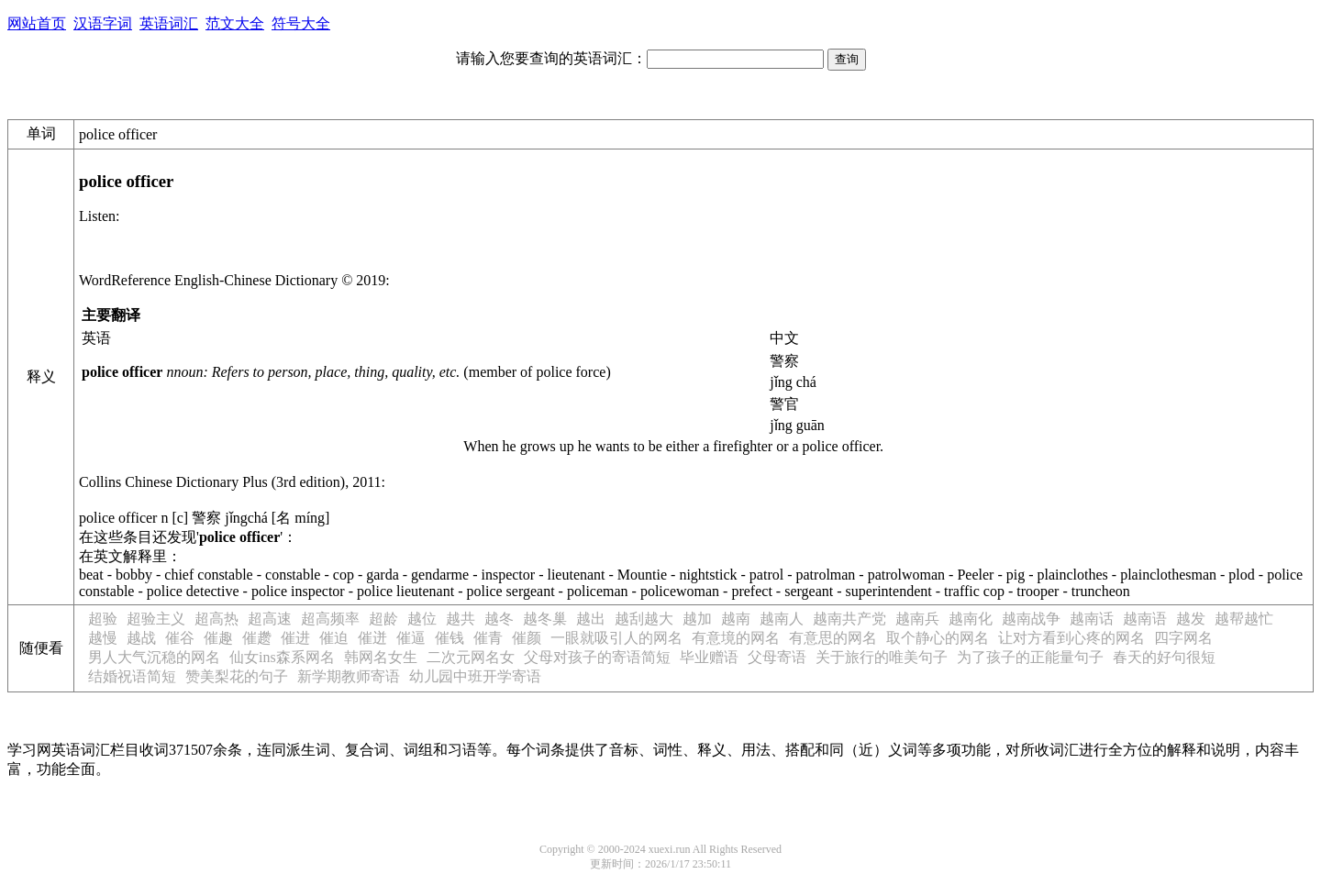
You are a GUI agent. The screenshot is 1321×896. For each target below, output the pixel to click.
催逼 (411, 638)
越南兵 (917, 618)
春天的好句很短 (1164, 657)
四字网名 (1183, 638)
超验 (102, 618)
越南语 (1145, 618)
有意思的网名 (833, 638)
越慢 (102, 638)
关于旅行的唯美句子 (882, 657)
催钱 (449, 638)
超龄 (383, 618)
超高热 (216, 618)
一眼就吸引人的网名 (616, 638)
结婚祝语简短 (132, 676)
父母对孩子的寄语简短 (597, 657)
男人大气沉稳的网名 (154, 657)
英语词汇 (168, 23)
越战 (141, 638)
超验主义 (156, 618)
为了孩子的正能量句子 (1030, 657)
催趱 (257, 638)
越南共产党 (849, 618)
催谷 (179, 638)
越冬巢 (545, 618)
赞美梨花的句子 (236, 676)
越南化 (971, 618)
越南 (735, 618)
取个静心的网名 (937, 638)
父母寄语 (777, 657)
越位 (422, 618)
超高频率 (330, 618)
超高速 (270, 618)
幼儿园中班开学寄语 (475, 676)
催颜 (526, 638)
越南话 (1092, 618)
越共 (460, 618)
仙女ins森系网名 (282, 657)
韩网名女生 (380, 657)
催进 (295, 638)
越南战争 (1031, 618)
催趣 (218, 638)
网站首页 (36, 23)
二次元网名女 (471, 657)
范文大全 (234, 23)
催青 (488, 638)
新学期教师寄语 (348, 676)
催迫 (334, 638)
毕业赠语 (709, 657)
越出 (590, 618)
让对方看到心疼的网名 (1071, 638)
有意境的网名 (736, 638)
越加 (697, 618)
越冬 (499, 618)
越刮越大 (644, 618)
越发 (1190, 618)
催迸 (372, 638)
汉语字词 (102, 23)
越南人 (782, 618)
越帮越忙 (1244, 618)
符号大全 (301, 23)
